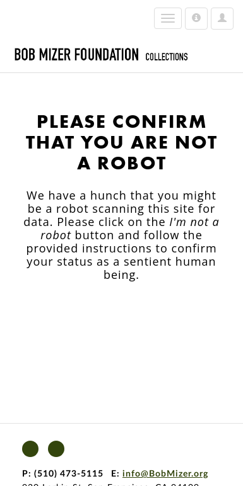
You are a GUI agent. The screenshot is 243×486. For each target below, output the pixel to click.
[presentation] (127, 321)
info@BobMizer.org (165, 474)
